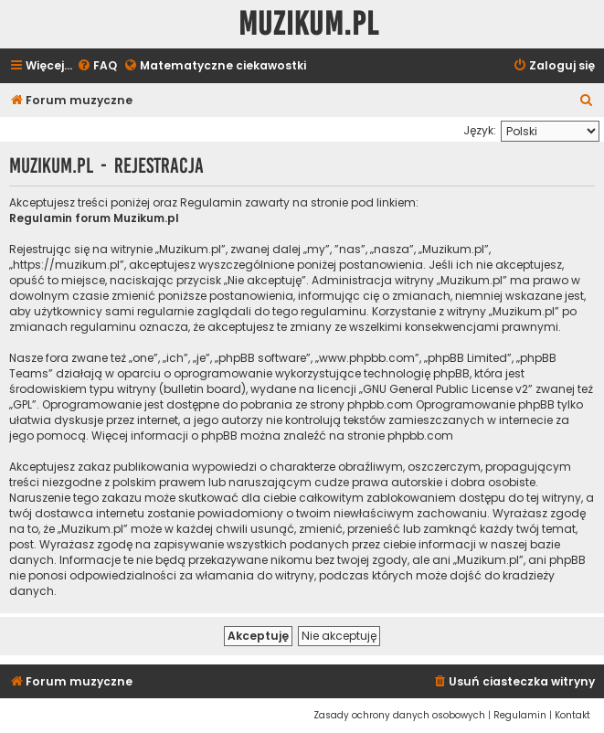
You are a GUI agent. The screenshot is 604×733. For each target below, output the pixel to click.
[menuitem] (97, 66)
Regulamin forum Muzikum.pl (94, 218)
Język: (479, 130)
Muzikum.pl (308, 24)
